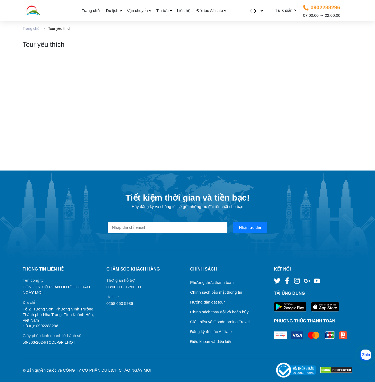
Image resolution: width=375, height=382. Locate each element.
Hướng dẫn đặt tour (207, 302)
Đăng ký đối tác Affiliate (211, 331)
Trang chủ (91, 10)
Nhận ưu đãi (250, 227)
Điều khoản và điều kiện (211, 341)
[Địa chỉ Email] (167, 227)
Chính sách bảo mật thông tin (216, 292)
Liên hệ (183, 10)
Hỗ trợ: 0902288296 (40, 325)
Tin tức (162, 10)
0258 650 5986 (119, 303)
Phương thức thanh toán (212, 282)
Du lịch (112, 10)
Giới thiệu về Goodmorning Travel (219, 321)
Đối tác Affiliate (210, 10)
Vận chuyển (137, 10)
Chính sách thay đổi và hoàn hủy (219, 312)
